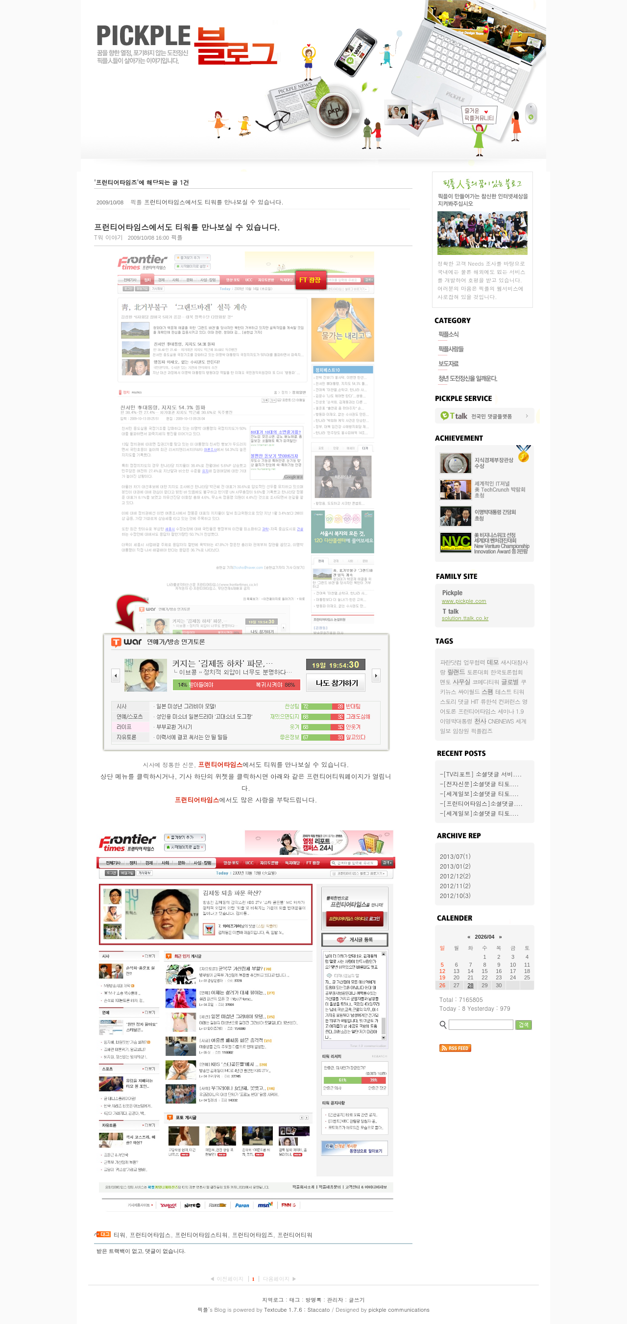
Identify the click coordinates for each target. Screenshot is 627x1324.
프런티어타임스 (150, 1234)
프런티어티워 (295, 1234)
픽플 (202, 1309)
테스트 (503, 691)
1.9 (520, 711)
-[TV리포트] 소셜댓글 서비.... (481, 774)
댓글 (463, 701)
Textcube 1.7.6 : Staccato (297, 1309)
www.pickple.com (464, 600)
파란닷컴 (450, 662)
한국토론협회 (506, 672)
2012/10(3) (455, 895)
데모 (493, 662)
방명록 (314, 1299)
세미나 (506, 711)
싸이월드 (469, 691)
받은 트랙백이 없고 (119, 1251)
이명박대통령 (456, 721)
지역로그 (273, 1299)
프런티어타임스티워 (201, 1234)
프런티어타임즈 (252, 1234)
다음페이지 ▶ (280, 1278)
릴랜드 (456, 671)
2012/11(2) (455, 885)
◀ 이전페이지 (227, 1278)
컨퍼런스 (509, 701)
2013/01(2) (455, 866)
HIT (475, 701)
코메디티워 (485, 681)
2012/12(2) (455, 876)
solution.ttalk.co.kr (465, 618)
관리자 (335, 1299)
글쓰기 (357, 1299)
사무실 (461, 681)
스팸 (487, 691)
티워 (119, 1234)
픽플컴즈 (481, 730)
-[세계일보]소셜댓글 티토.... (479, 793)
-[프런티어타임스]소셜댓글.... (481, 803)
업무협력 (474, 662)
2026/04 (485, 937)
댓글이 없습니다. (165, 1251)
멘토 (445, 681)
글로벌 (510, 681)
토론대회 (477, 672)
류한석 (489, 701)
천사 (480, 720)
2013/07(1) (455, 856)
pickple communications (399, 1309)
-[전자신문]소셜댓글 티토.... (479, 783)
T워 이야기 (108, 237)
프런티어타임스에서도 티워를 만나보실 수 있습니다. (214, 202)
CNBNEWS (500, 721)
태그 (294, 1299)
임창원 (461, 730)
